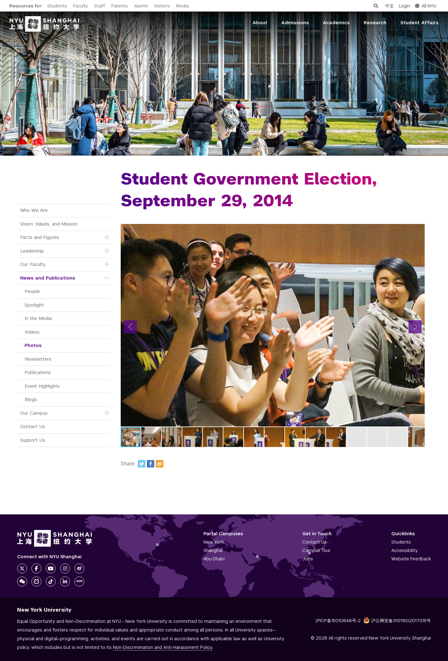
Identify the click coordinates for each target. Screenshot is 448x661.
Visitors (162, 6)
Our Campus (34, 413)
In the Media (38, 318)
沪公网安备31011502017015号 (397, 620)
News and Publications (47, 278)
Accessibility (404, 550)
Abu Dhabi (214, 559)
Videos (32, 332)
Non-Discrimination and (162, 647)
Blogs (31, 399)
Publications (38, 372)
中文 (389, 6)
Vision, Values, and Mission (48, 224)
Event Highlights (42, 386)
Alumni (141, 6)
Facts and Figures (39, 237)
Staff (99, 6)
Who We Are (34, 210)
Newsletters (38, 359)
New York (213, 542)
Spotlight (34, 305)
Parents (119, 6)
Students (57, 6)
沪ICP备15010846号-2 (338, 620)
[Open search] (376, 5)
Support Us (32, 440)
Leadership (32, 251)
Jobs (307, 559)
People (32, 291)
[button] (130, 326)
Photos (33, 345)
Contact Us (32, 426)
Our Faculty (32, 264)
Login (404, 6)
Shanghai (212, 550)
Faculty (80, 6)
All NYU (425, 6)
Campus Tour (316, 550)
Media (182, 6)
